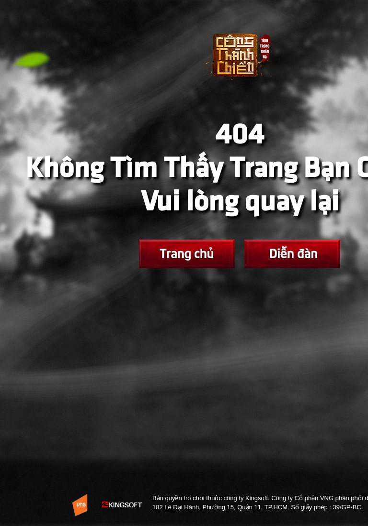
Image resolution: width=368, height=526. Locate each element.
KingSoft (122, 505)
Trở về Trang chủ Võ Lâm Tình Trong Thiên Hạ (240, 62)
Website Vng (80, 504)
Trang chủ (187, 254)
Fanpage (292, 254)
